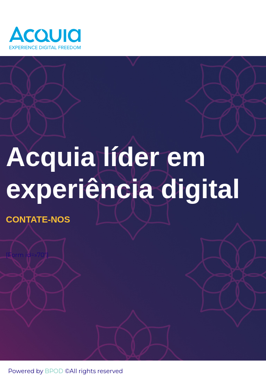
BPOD (53, 371)
